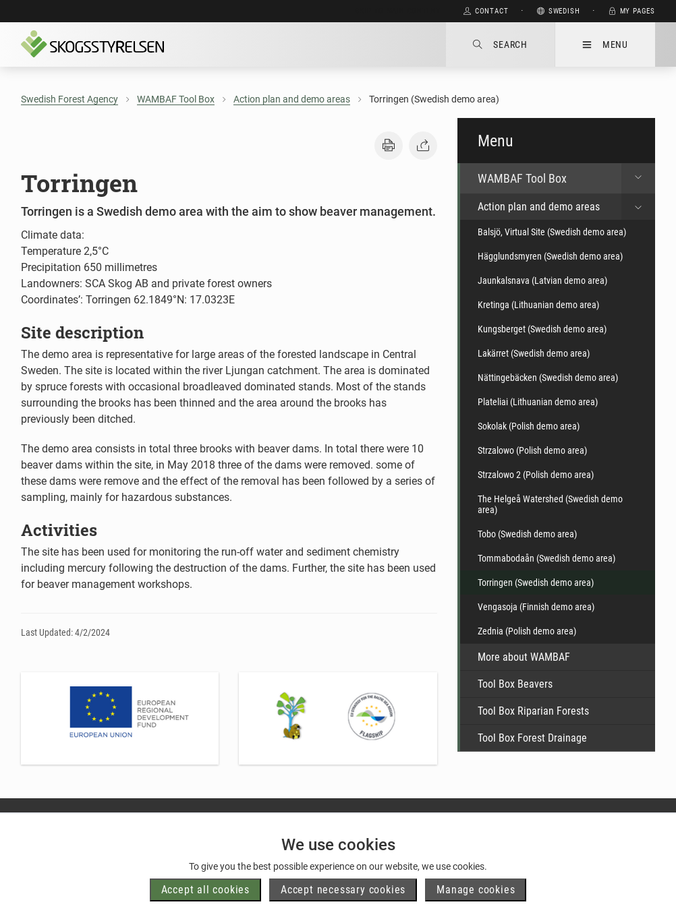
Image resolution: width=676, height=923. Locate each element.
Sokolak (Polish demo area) (529, 426)
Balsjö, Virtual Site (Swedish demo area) (552, 232)
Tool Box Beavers (515, 684)
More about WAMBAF (524, 657)
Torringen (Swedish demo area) (536, 582)
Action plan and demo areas (291, 99)
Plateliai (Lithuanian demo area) (538, 401)
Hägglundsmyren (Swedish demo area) (550, 256)
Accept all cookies (205, 889)
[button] (388, 145)
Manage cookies (475, 889)
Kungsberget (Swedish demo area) (542, 329)
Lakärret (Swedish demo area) (534, 353)
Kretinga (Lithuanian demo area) (538, 304)
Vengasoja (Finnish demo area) (536, 606)
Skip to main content (398, 11)
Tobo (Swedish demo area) (527, 534)
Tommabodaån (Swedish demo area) (546, 558)
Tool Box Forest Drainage (532, 738)
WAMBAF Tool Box (176, 99)
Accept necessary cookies (343, 889)
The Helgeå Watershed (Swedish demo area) (550, 504)
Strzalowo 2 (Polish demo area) (536, 474)
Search (500, 44)
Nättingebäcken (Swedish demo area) (548, 377)
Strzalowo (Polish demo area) (532, 450)
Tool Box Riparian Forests (533, 711)
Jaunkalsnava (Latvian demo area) (542, 280)
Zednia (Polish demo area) (527, 631)
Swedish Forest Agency (69, 99)
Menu (605, 44)
